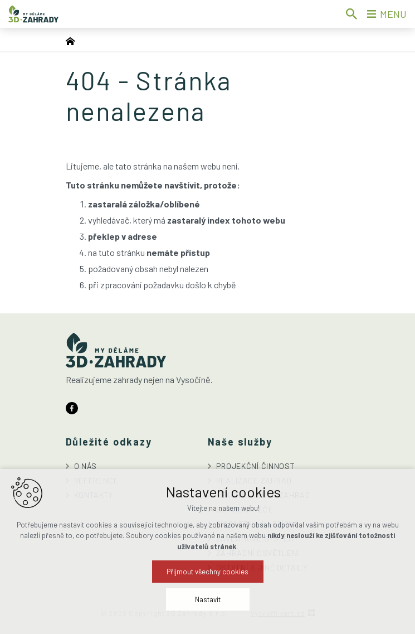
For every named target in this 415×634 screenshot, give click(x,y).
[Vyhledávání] (351, 14)
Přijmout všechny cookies (207, 601)
